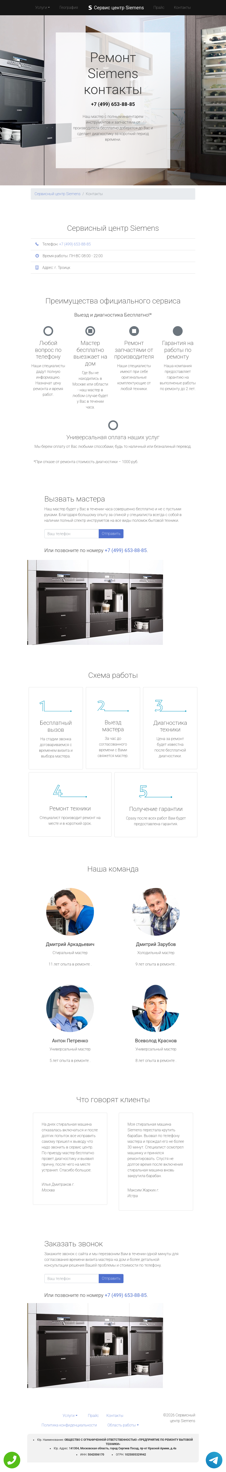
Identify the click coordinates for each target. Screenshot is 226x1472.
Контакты (182, 7)
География (68, 7)
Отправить (111, 533)
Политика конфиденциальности (69, 1425)
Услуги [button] (41, 7)
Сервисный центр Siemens (58, 194)
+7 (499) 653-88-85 (113, 104)
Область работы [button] (122, 1425)
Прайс (159, 7)
